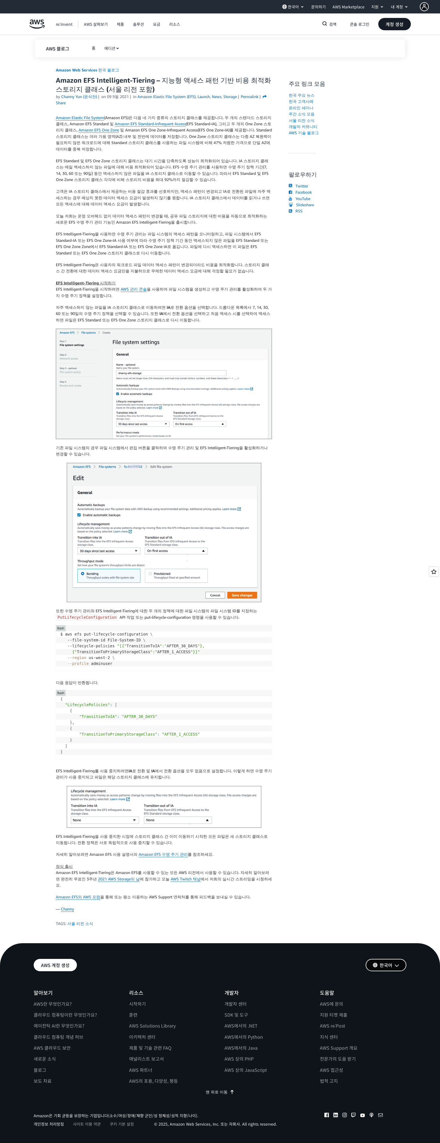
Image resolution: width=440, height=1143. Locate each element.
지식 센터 (329, 1036)
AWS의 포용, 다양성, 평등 (153, 1080)
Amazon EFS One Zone (99, 129)
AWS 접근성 (331, 1070)
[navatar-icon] (424, 6)
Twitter (298, 186)
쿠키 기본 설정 (122, 1124)
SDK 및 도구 (236, 1014)
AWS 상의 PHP (239, 1058)
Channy (67, 908)
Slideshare (301, 204)
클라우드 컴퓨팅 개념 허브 (58, 1036)
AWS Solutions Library (152, 1025)
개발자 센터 (235, 1003)
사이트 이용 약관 (87, 1124)
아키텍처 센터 (142, 1036)
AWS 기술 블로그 (304, 132)
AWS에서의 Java (241, 1047)
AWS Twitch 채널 (186, 879)
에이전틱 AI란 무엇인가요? (59, 1025)
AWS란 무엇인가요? (53, 1003)
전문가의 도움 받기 (338, 1058)
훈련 (133, 1014)
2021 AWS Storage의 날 (119, 879)
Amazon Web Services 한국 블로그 (87, 70)
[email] (380, 1116)
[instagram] (344, 1116)
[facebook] (326, 1116)
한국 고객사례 (301, 101)
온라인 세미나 (301, 107)
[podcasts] (371, 1116)
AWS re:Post (332, 1025)
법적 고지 (329, 1080)
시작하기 (137, 1003)
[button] (430, 6)
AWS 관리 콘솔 (134, 289)
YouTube (299, 198)
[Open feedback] (434, 572)
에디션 (109, 48)
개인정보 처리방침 (49, 1124)
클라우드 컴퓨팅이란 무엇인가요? (65, 1014)
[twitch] (353, 1116)
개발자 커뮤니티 (303, 126)
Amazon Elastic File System (80, 117)
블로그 (40, 1070)
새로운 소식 (45, 1058)
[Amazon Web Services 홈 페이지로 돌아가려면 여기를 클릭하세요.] (37, 27)
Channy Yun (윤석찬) (79, 96)
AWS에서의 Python (243, 1036)
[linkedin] (335, 1116)
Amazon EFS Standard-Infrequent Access (150, 123)
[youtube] (362, 1116)
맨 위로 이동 (220, 1091)
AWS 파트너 (140, 1070)
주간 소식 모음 (302, 114)
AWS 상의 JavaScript (245, 1070)
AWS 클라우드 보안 (52, 1047)
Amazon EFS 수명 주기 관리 (163, 854)
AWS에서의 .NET (241, 1025)
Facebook (300, 192)
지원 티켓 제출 (333, 1014)
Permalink (249, 96)
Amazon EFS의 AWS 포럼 (78, 896)
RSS (295, 210)
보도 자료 (43, 1080)
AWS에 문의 (331, 1003)
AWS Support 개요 (339, 1047)
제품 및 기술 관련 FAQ (150, 1047)
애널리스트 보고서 (146, 1058)
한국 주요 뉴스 (302, 95)
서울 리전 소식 (80, 923)
